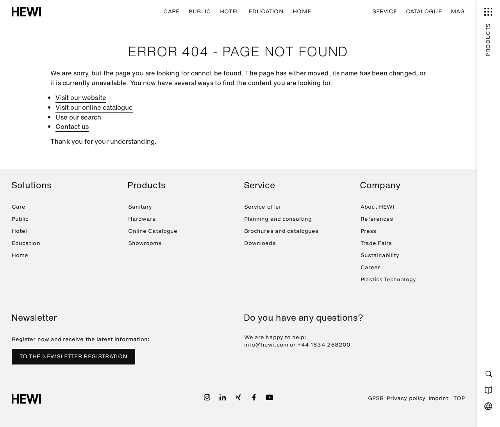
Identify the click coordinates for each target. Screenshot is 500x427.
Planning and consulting (278, 219)
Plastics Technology (388, 279)
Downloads (260, 243)
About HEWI (378, 207)
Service (384, 11)
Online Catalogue (153, 231)
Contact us (72, 126)
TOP (459, 398)
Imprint (438, 398)
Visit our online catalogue (94, 107)
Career (370, 267)
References (377, 219)
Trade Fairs (376, 243)
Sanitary (140, 207)
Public (200, 11)
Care (171, 11)
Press (368, 231)
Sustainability (380, 255)
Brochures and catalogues (281, 231)
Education (266, 11)
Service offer (262, 207)
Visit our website (80, 97)
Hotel (230, 11)
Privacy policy (406, 398)
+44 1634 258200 (323, 344)
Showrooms (145, 243)
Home (302, 11)
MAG (458, 11)
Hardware (142, 219)
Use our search (78, 117)
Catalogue (424, 11)
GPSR (376, 398)
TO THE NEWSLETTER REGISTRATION (74, 356)
